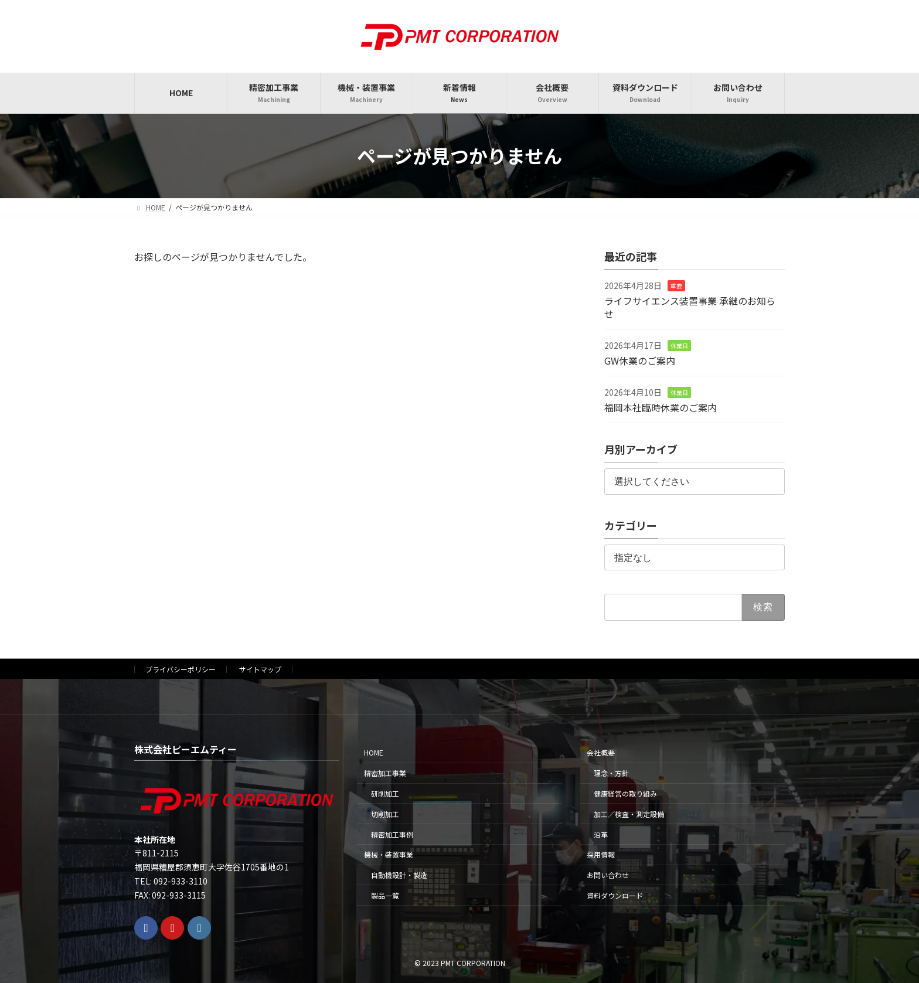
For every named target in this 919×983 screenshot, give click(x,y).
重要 (676, 285)
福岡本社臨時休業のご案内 (660, 407)
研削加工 (385, 793)
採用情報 (601, 854)
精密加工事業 (385, 773)
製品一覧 (385, 895)
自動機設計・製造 (399, 875)
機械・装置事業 (388, 854)
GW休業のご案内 (639, 360)
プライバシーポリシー (180, 669)
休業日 (679, 345)
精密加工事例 (392, 834)
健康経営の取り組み (625, 793)
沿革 (601, 834)
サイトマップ (260, 669)
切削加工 (385, 813)
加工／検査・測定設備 (629, 813)
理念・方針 (611, 773)
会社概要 (601, 752)
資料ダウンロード (615, 895)
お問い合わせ (608, 875)
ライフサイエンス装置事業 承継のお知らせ (689, 306)
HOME (373, 752)
